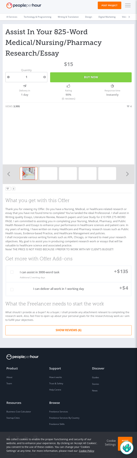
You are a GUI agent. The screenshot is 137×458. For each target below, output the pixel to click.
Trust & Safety (56, 379)
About (9, 373)
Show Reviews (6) (68, 326)
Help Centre (55, 386)
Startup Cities (13, 414)
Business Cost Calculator (18, 408)
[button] (127, 5)
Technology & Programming (37, 16)
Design (88, 16)
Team (9, 379)
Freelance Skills (57, 420)
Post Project (110, 5)
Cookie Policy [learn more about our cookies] (86, 450)
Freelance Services (58, 408)
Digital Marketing (107, 16)
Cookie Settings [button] (110, 442)
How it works (55, 373)
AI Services (11, 16)
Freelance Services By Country (64, 414)
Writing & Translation (68, 16)
